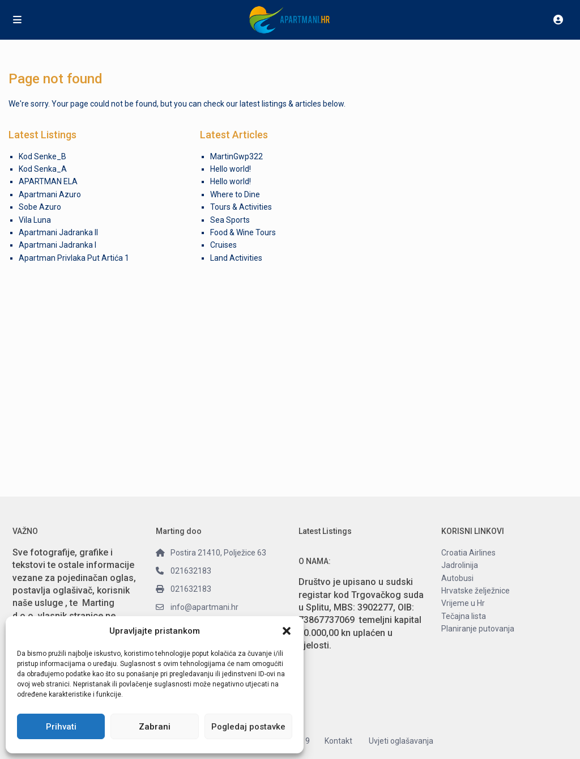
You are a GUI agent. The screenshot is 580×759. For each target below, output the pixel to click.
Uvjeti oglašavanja (401, 740)
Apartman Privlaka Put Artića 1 (74, 257)
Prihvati (61, 727)
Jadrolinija (459, 565)
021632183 (190, 570)
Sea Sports (230, 219)
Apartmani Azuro (50, 194)
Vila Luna (35, 219)
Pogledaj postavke (248, 727)
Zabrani (154, 727)
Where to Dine (235, 194)
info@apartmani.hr (204, 607)
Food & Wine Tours (243, 232)
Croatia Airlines (468, 552)
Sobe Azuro (40, 206)
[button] (286, 631)
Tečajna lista (463, 616)
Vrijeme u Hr (463, 603)
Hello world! (230, 168)
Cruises (223, 244)
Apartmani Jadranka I (57, 244)
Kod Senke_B (42, 156)
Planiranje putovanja (477, 628)
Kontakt (338, 740)
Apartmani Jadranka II (58, 232)
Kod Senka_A (43, 168)
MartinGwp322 (236, 156)
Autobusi (457, 578)
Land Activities (236, 257)
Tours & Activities (241, 206)
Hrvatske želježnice (475, 590)
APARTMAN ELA (48, 181)
